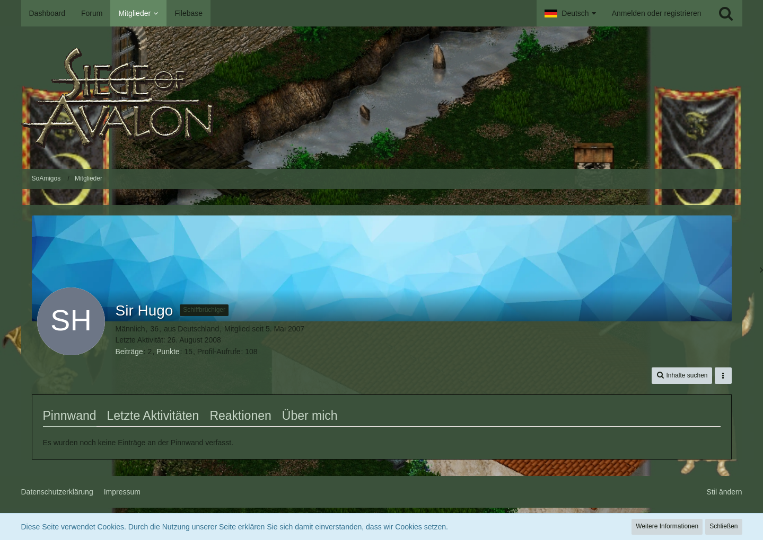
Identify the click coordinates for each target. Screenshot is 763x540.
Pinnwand (70, 415)
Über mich (310, 415)
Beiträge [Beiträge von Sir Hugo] (129, 351)
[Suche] (725, 13)
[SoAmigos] (381, 97)
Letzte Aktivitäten (153, 415)
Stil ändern (724, 492)
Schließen (723, 526)
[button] (570, 13)
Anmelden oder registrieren (656, 13)
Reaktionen (240, 415)
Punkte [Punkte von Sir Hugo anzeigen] (168, 351)
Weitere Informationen (667, 526)
